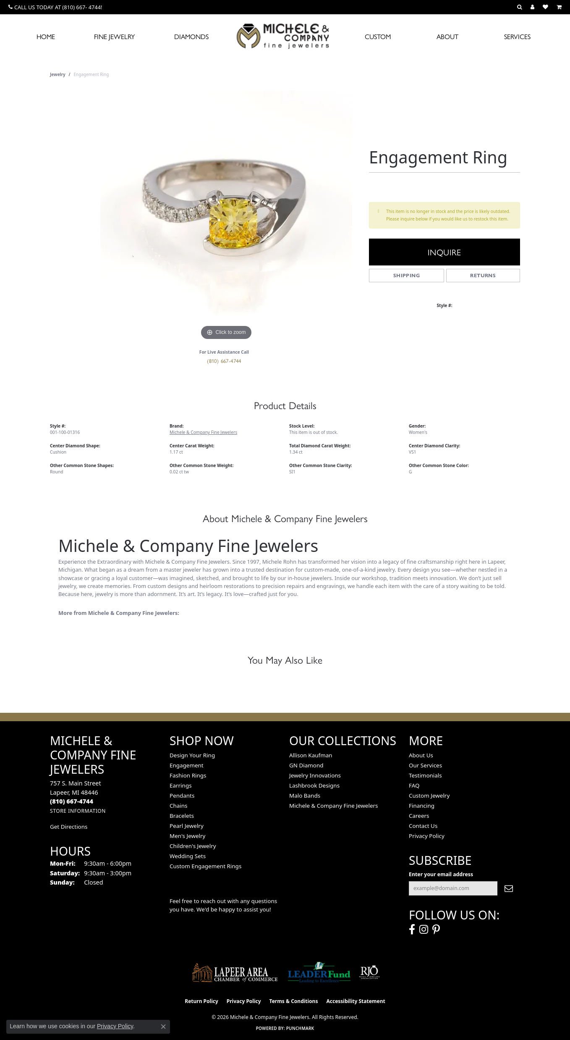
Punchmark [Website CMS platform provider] (300, 1028)
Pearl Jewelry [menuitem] (187, 826)
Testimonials (425, 775)
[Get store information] (78, 810)
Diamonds (191, 36)
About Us (421, 755)
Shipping (406, 275)
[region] (226, 216)
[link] (55, 7)
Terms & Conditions (293, 1001)
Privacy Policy (426, 836)
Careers (419, 815)
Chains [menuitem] (179, 805)
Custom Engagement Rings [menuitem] (205, 866)
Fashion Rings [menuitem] (188, 775)
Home (46, 36)
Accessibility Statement (355, 1001)
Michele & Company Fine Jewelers (203, 432)
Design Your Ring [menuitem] (192, 755)
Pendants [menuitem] (182, 795)
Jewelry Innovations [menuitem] (315, 775)
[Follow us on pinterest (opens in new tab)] (436, 929)
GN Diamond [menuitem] (306, 765)
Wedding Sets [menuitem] (188, 856)
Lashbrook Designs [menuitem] (314, 785)
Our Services (425, 765)
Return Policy (201, 1001)
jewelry (57, 74)
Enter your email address (441, 874)
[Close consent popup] (163, 1026)
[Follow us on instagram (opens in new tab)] (423, 929)
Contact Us (423, 826)
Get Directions (68, 826)
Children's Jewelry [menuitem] (193, 846)
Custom (378, 36)
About (447, 36)
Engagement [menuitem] (187, 765)
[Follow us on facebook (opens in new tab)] (412, 929)
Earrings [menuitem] (181, 785)
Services (517, 36)
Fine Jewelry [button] (114, 36)
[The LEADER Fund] (319, 972)
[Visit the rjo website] (369, 972)
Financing (421, 805)
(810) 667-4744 (224, 361)
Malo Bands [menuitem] (304, 795)
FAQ (414, 785)
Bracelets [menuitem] (182, 815)
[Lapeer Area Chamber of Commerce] (235, 972)
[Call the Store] (71, 801)
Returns (483, 275)
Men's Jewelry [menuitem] (187, 836)
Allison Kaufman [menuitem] (310, 755)
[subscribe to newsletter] (508, 888)
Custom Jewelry (429, 795)
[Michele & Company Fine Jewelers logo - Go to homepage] (285, 36)
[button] (519, 7)
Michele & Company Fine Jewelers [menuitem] (333, 805)
